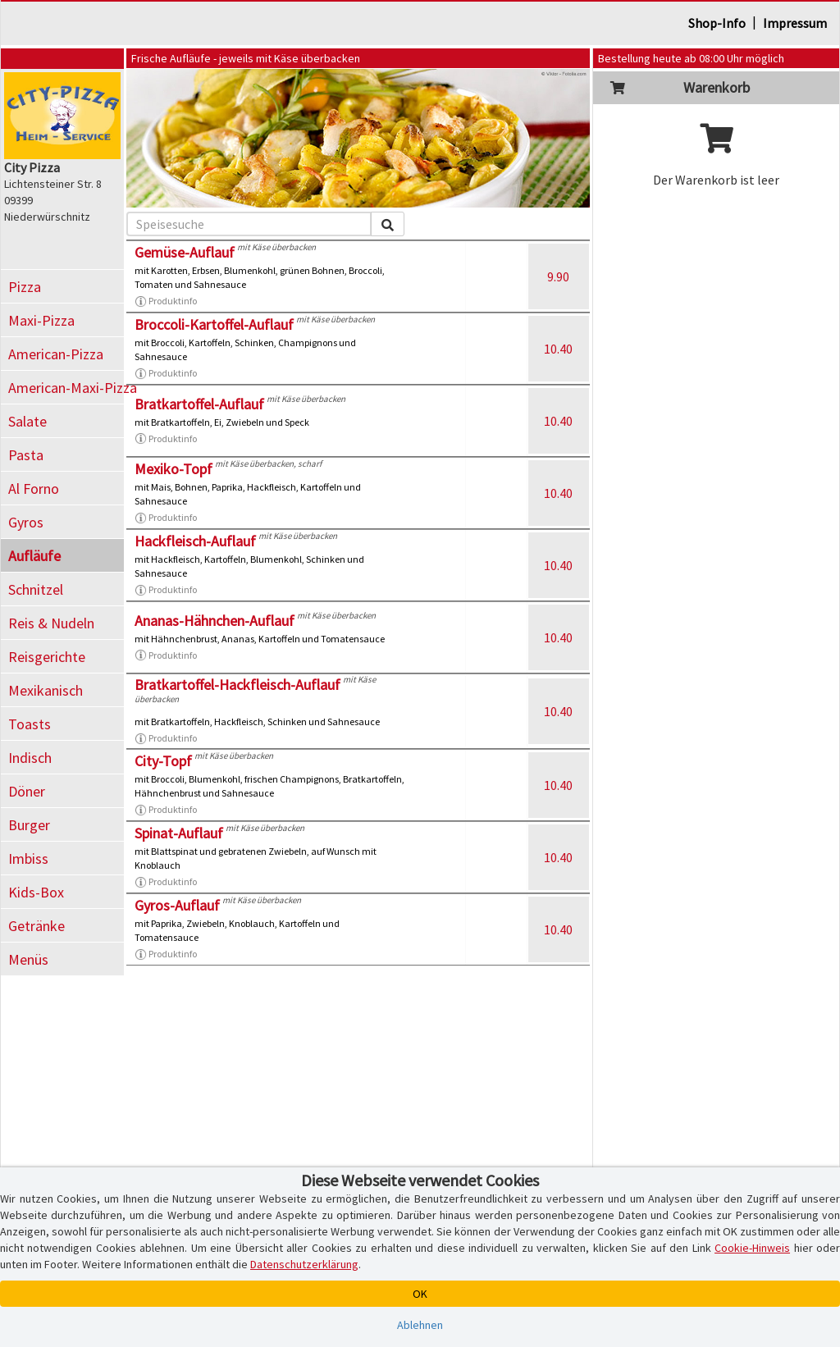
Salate (27, 421)
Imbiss (28, 858)
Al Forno (33, 488)
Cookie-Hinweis (752, 1247)
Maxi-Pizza (41, 320)
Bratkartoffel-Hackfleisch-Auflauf (237, 684)
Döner (26, 791)
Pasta (25, 454)
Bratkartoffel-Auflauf (199, 404)
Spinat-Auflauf (179, 833)
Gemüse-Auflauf (185, 252)
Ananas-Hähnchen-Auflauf (214, 620)
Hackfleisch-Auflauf (195, 541)
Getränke (36, 925)
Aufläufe (34, 555)
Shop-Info (717, 23)
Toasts (29, 724)
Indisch (30, 757)
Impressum (795, 23)
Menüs (28, 959)
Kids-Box (36, 892)
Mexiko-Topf (173, 468)
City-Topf (163, 760)
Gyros (25, 522)
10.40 (558, 348)
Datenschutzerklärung (304, 1264)
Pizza (24, 286)
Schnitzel (35, 589)
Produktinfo (166, 301)
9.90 (558, 276)
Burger (29, 824)
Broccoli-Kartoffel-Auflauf (214, 324)
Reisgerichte (46, 656)
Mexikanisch (45, 690)
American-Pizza (55, 354)
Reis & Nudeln (51, 623)
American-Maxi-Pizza (66, 387)
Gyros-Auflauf (177, 905)
